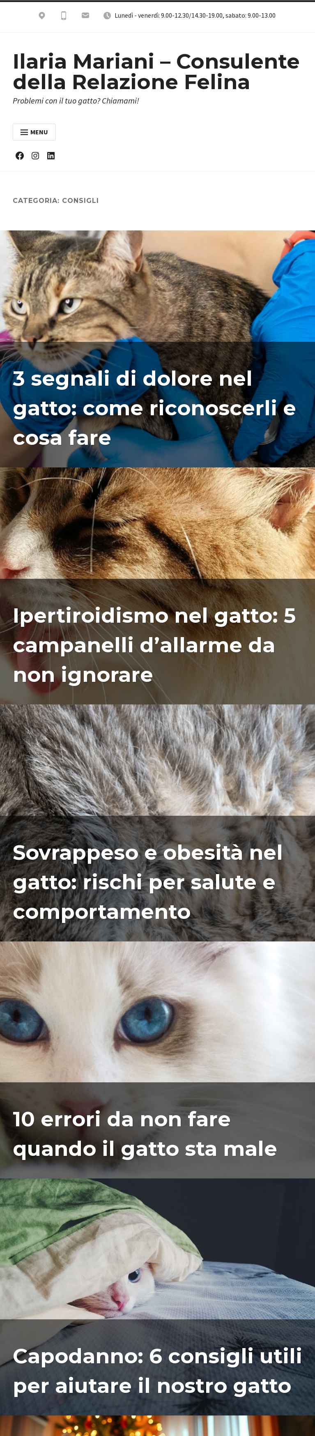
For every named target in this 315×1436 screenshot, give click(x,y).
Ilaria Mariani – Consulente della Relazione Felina (156, 71)
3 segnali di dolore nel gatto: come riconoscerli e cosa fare (155, 408)
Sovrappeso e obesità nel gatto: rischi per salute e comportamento (148, 882)
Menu (34, 132)
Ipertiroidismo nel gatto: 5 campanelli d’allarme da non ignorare (155, 645)
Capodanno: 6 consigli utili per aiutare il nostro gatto (144, 1356)
